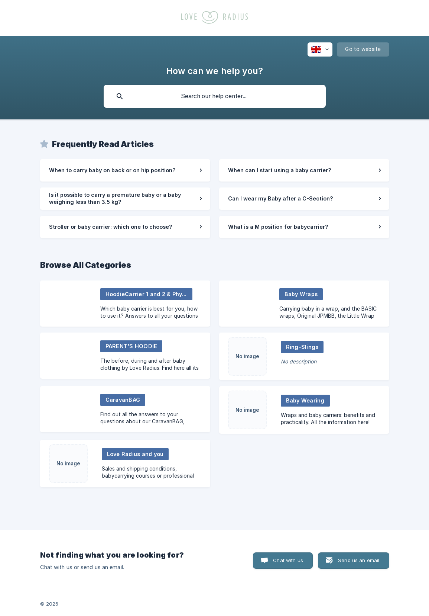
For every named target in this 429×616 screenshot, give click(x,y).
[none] (320, 49)
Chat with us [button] (288, 560)
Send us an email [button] (358, 560)
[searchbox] (215, 96)
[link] (125, 170)
